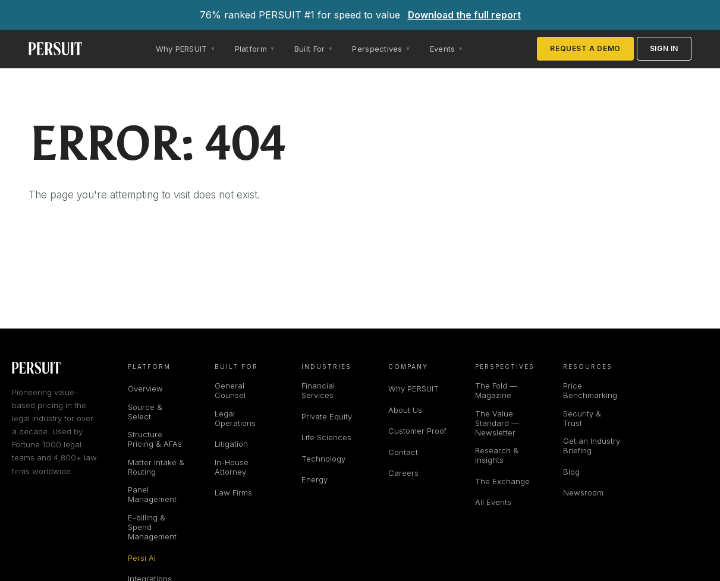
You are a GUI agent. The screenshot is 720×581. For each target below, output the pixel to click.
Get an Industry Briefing (591, 445)
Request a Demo (585, 48)
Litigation (231, 444)
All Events (493, 502)
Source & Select (145, 411)
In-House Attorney (232, 466)
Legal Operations (235, 418)
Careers (403, 473)
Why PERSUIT (413, 388)
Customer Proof (417, 430)
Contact (403, 452)
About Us (405, 410)
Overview (145, 388)
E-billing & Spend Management (152, 527)
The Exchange (502, 481)
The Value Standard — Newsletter (497, 423)
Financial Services (318, 390)
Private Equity (326, 416)
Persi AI (142, 558)
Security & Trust (582, 418)
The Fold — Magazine (496, 390)
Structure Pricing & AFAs (155, 439)
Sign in (664, 48)
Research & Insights (496, 455)
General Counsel (230, 390)
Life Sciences (326, 437)
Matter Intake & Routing (156, 466)
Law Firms (233, 492)
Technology (323, 458)
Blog (571, 471)
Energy (314, 479)
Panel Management (152, 494)
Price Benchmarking (590, 390)
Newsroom (583, 492)
